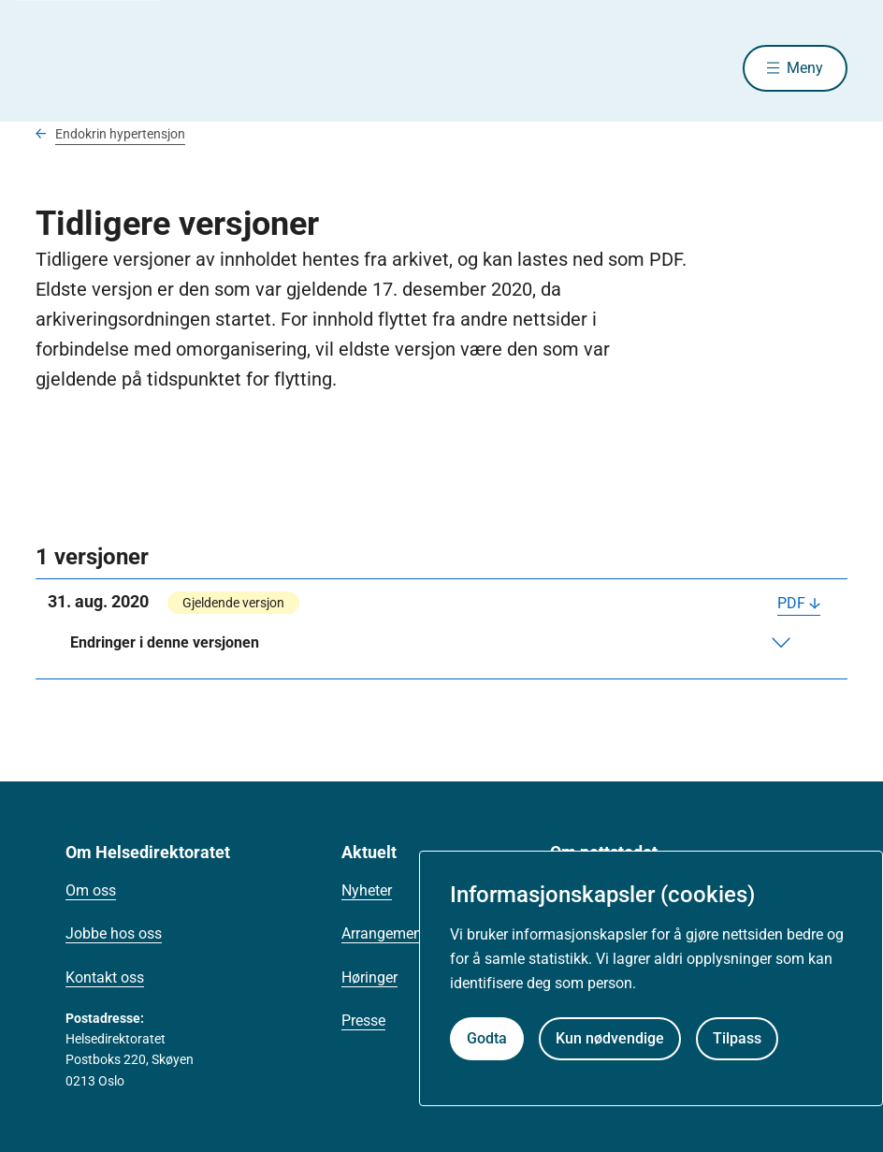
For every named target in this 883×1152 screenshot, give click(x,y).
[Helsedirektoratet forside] (170, 68)
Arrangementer (390, 933)
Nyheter (366, 890)
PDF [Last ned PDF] (791, 603)
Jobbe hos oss (113, 933)
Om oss (90, 890)
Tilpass (737, 1038)
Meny (805, 68)
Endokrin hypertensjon (120, 133)
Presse (363, 1020)
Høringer (369, 977)
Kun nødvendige (610, 1038)
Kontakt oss (104, 977)
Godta (487, 1038)
